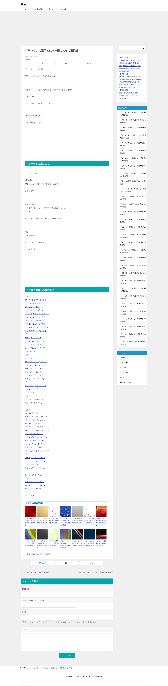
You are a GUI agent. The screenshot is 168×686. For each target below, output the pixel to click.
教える (130, 60)
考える (138, 60)
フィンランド (30, 434)
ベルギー (28, 444)
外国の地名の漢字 (37, 550)
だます (130, 85)
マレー (37, 461)
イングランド (43, 314)
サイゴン (28, 358)
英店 (24, 3)
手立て (141, 85)
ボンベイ (45, 451)
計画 (126, 79)
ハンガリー (35, 423)
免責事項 (69, 673)
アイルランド (41, 300)
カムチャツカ (36, 338)
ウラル (27, 324)
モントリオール (39, 468)
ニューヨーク (30, 403)
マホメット (31, 208)
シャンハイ (29, 368)
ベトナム (34, 441)
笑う (126, 98)
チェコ (31, 386)
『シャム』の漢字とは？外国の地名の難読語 (36, 568)
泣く (137, 95)
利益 (134, 87)
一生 (120, 60)
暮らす (125, 63)
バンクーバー (30, 427)
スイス (38, 372)
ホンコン (37, 451)
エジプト (42, 324)
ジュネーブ (38, 368)
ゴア (27, 351)
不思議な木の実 (125, 382)
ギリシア (28, 344)
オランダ (43, 331)
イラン (35, 314)
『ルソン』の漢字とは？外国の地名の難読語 (89, 520)
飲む (131, 68)
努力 (120, 87)
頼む (125, 85)
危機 (122, 79)
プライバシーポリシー (82, 673)
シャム (41, 365)
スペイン (41, 379)
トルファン (29, 392)
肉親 (139, 66)
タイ (27, 386)
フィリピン (44, 430)
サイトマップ (26, 9)
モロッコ (28, 468)
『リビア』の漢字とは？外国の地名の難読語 (30, 540)
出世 (139, 79)
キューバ (41, 341)
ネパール (39, 403)
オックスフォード (32, 331)
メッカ (35, 465)
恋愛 (127, 71)
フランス (28, 437)
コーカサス (29, 348)
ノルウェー (29, 406)
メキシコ (28, 465)
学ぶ (120, 71)
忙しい (125, 76)
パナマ (37, 416)
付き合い (134, 66)
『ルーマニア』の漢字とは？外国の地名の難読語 (101, 520)
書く (134, 60)
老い (126, 60)
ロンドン (45, 489)
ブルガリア (37, 437)
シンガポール (30, 372)
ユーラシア (29, 475)
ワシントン (29, 495)
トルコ (42, 389)
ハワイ (27, 423)
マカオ (27, 458)
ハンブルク (29, 430)
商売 (124, 82)
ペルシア (36, 444)
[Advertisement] (84, 27)
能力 (127, 68)
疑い (129, 93)
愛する (121, 93)
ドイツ (37, 389)
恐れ (136, 93)
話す (137, 68)
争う (120, 76)
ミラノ (42, 461)
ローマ (42, 485)
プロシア (45, 437)
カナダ (27, 338)
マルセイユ (29, 461)
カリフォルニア (31, 341)
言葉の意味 (39, 9)
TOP (25, 664)
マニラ (42, 458)
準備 (120, 82)
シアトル (43, 362)
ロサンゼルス (30, 489)
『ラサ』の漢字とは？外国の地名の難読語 (54, 540)
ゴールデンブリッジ (42, 348)
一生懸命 (131, 76)
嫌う (124, 95)
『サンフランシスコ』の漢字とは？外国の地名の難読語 (94, 568)
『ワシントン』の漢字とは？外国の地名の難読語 (30, 520)
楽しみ (133, 95)
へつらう (129, 87)
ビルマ (37, 430)
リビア (41, 482)
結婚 (129, 63)
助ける (121, 85)
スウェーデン (30, 375)
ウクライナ (42, 317)
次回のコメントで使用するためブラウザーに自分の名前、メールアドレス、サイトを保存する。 (60, 618)
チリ (44, 386)
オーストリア (43, 327)
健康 (132, 63)
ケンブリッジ (38, 344)
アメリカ (28, 307)
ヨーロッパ (38, 475)
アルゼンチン (30, 310)
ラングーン (33, 482)
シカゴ (27, 365)
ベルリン (43, 444)
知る (137, 63)
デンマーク (29, 389)
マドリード (35, 458)
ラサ (27, 482)
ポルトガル (29, 451)
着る (120, 63)
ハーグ (27, 413)
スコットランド (31, 379)
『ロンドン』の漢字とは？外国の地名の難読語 (42, 520)
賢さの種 (123, 367)
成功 (131, 82)
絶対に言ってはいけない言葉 (56, 9)
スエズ (38, 375)
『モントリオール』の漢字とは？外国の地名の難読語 (65, 541)
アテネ (33, 303)
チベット (38, 386)
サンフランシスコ (32, 362)
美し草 (122, 377)
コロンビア (37, 351)
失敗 (136, 79)
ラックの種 (124, 372)
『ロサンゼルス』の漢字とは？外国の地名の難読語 (65, 520)
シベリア (34, 365)
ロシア (38, 489)
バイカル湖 (29, 416)
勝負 (127, 82)
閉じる (37, 115)
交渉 (133, 79)
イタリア (28, 314)
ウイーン (34, 317)
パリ (27, 420)
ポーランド (29, 447)
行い (140, 76)
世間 (124, 66)
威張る (136, 76)
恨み (132, 93)
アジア (27, 303)
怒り (125, 93)
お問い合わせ (97, 673)
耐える (137, 82)
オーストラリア (31, 327)
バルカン (42, 420)
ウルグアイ (29, 320)
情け (120, 98)
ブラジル (39, 434)
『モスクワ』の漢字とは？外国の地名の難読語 (89, 540)
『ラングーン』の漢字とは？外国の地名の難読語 (42, 540)
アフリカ (28, 184)
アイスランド (30, 300)
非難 (124, 87)
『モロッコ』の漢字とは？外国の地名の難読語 (77, 540)
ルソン (37, 485)
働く (134, 68)
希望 (120, 95)
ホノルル (37, 447)
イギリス (39, 310)
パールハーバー (37, 413)
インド (27, 317)
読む (124, 71)
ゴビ (31, 351)
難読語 (48, 550)
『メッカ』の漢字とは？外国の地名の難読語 (101, 540)
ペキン (27, 441)
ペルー (41, 441)
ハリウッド (33, 420)
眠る (120, 68)
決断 (129, 79)
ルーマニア (29, 485)
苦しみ (128, 95)
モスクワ (42, 465)
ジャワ (47, 365)
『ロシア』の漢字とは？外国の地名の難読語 (54, 520)
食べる (128, 66)
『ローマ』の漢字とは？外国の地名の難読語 (77, 520)
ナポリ (27, 399)
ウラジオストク (40, 320)
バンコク (39, 427)
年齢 (124, 68)
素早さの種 (124, 362)
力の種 (28, 59)
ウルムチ (34, 324)
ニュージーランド (38, 399)
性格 (120, 66)
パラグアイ (44, 416)
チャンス (136, 85)
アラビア (36, 307)
